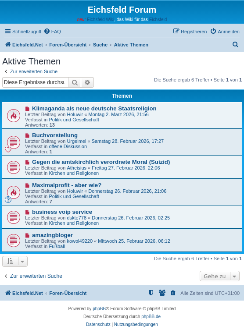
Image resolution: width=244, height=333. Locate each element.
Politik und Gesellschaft (74, 119)
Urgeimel (76, 141)
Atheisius (76, 167)
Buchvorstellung (55, 135)
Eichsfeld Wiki (100, 19)
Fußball (57, 246)
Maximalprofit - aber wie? (66, 185)
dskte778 (76, 217)
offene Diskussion (68, 146)
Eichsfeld (158, 19)
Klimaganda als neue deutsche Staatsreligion (94, 108)
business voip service (62, 212)
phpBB (99, 308)
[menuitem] (52, 31)
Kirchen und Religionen (74, 173)
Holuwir (75, 114)
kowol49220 (80, 241)
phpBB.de (151, 316)
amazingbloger (52, 235)
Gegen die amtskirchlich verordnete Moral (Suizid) (101, 162)
